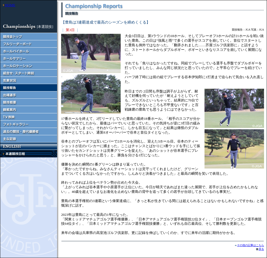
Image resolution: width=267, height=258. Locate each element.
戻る (261, 248)
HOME (10, 5)
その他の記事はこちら (250, 245)
